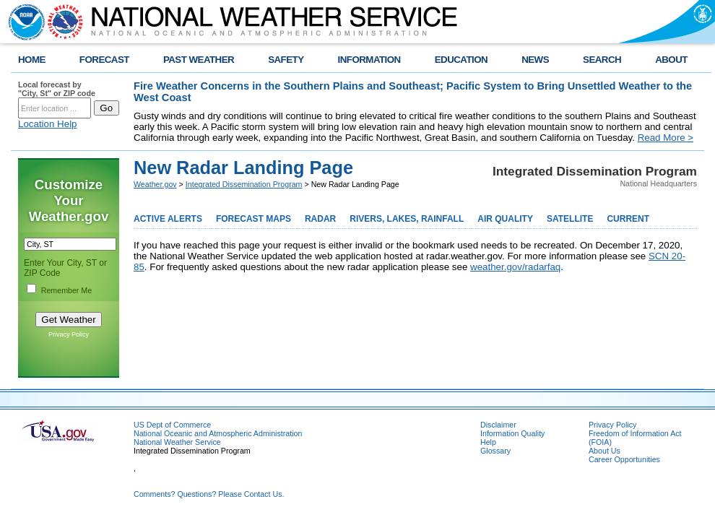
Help (488, 442)
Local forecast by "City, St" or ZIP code (56, 89)
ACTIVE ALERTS (168, 219)
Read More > (665, 137)
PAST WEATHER (198, 59)
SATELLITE (570, 219)
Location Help (47, 123)
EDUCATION (461, 59)
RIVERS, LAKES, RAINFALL (407, 219)
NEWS (535, 59)
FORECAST (104, 59)
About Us (604, 450)
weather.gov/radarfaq (515, 266)
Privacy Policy (68, 334)
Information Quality (512, 433)
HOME (32, 59)
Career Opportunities (624, 459)
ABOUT (671, 59)
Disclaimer (498, 424)
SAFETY (285, 59)
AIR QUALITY (505, 219)
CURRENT (628, 219)
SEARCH (602, 59)
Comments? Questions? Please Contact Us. (209, 494)
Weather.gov (155, 184)
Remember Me (66, 290)
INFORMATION (369, 59)
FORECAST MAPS (253, 219)
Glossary (495, 450)
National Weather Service (177, 442)
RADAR (320, 219)
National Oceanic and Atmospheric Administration (218, 433)
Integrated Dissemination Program (244, 184)
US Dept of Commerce (172, 424)
